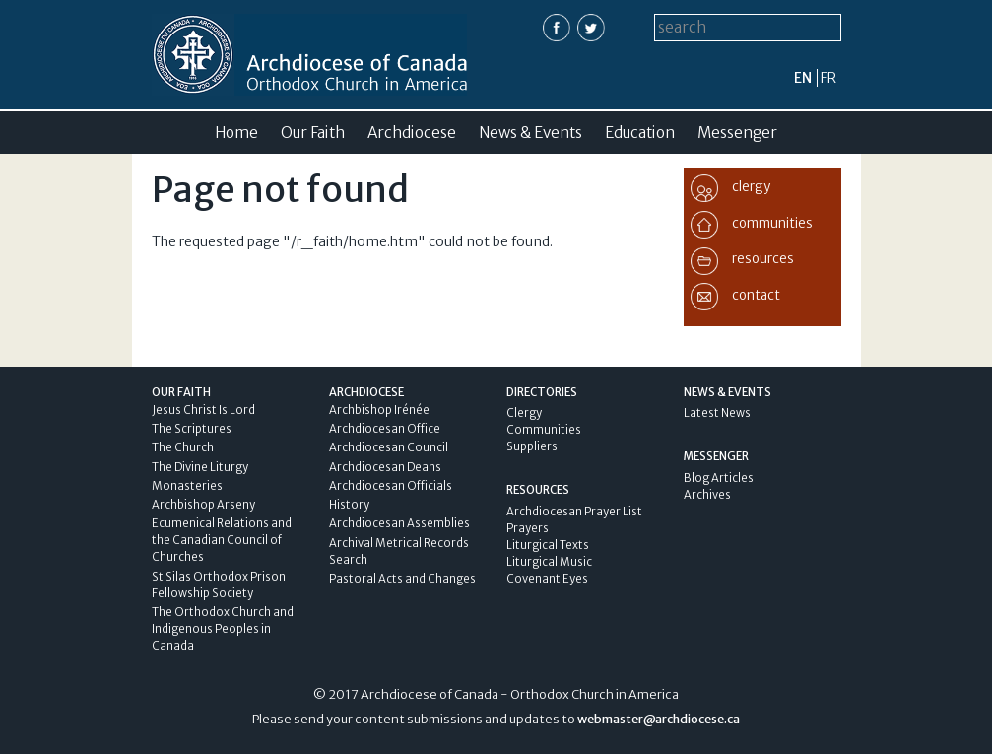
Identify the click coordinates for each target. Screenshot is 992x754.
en (803, 78)
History (349, 505)
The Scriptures (191, 429)
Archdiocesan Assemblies (399, 523)
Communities (543, 430)
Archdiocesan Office (384, 429)
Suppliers (532, 446)
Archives (707, 495)
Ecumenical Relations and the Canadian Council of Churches (222, 540)
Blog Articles (719, 478)
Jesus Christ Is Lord (203, 410)
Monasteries (187, 486)
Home (236, 132)
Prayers (527, 528)
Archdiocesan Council (388, 447)
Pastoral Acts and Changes (402, 578)
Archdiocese (411, 132)
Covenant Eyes (547, 578)
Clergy (524, 413)
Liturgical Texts (547, 545)
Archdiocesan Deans (385, 467)
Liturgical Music (549, 562)
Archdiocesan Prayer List (574, 511)
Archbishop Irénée (379, 410)
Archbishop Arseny (203, 505)
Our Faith (313, 132)
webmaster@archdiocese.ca (658, 719)
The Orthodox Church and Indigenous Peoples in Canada (223, 628)
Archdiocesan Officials (390, 486)
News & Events (530, 132)
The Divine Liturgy (200, 467)
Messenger (737, 132)
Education (640, 132)
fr (828, 78)
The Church (183, 447)
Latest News (717, 413)
